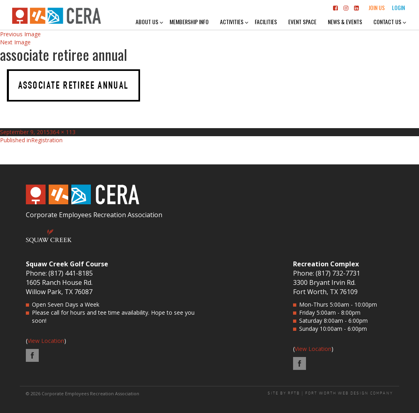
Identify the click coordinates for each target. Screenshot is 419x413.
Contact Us (387, 21)
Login (398, 7)
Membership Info (189, 21)
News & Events (345, 21)
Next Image (15, 42)
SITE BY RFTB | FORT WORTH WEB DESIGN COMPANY (330, 393)
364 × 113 (62, 132)
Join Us (377, 7)
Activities (231, 21)
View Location (45, 341)
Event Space (302, 21)
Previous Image (20, 34)
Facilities (266, 21)
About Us (147, 21)
